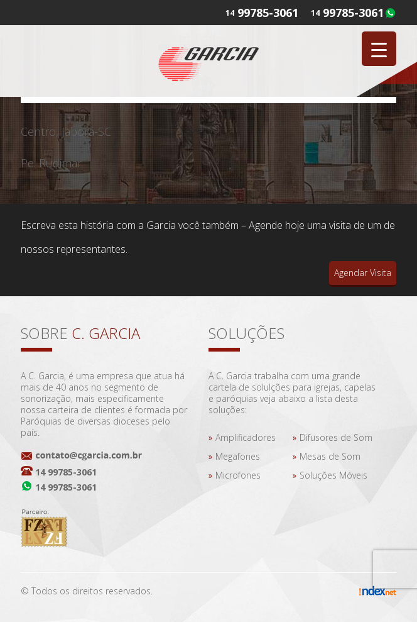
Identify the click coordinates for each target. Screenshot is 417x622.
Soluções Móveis (333, 475)
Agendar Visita (362, 273)
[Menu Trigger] (379, 48)
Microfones (238, 475)
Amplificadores (245, 437)
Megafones (237, 456)
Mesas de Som (330, 456)
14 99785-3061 (66, 472)
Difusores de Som (336, 437)
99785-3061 (353, 12)
